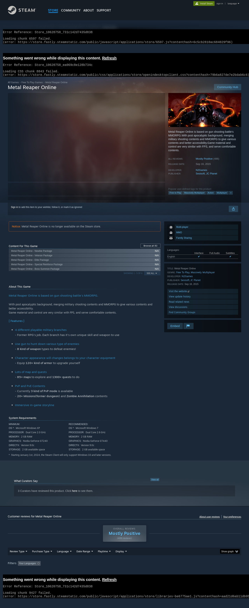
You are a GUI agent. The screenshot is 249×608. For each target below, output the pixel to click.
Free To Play (183, 277)
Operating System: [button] (157, 570)
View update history (180, 301)
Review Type (17, 558)
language (232, 3)
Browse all (150, 250)
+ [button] (230, 197)
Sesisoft (200, 178)
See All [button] (150, 278)
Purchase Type (40, 558)
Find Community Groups (182, 316)
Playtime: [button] (97, 570)
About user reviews (209, 521)
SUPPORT (104, 10)
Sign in (14, 211)
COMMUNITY (71, 10)
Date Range (83, 558)
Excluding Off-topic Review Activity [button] (67, 570)
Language (63, 558)
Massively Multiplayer (194, 197)
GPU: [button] (190, 570)
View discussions (178, 311)
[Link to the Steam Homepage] (25, 13)
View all (155, 484)
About (88, 10)
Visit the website (179, 295)
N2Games (201, 174)
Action (211, 197)
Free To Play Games (32, 87)
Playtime (103, 558)
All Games (13, 87)
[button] (21, 571)
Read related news (179, 306)
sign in (220, 3)
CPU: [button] (177, 570)
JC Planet (211, 178)
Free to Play (175, 197)
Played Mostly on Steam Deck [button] (124, 570)
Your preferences (232, 521)
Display (120, 558)
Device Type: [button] (207, 570)
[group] (124, 571)
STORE (53, 10)
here (74, 495)
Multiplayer (222, 197)
